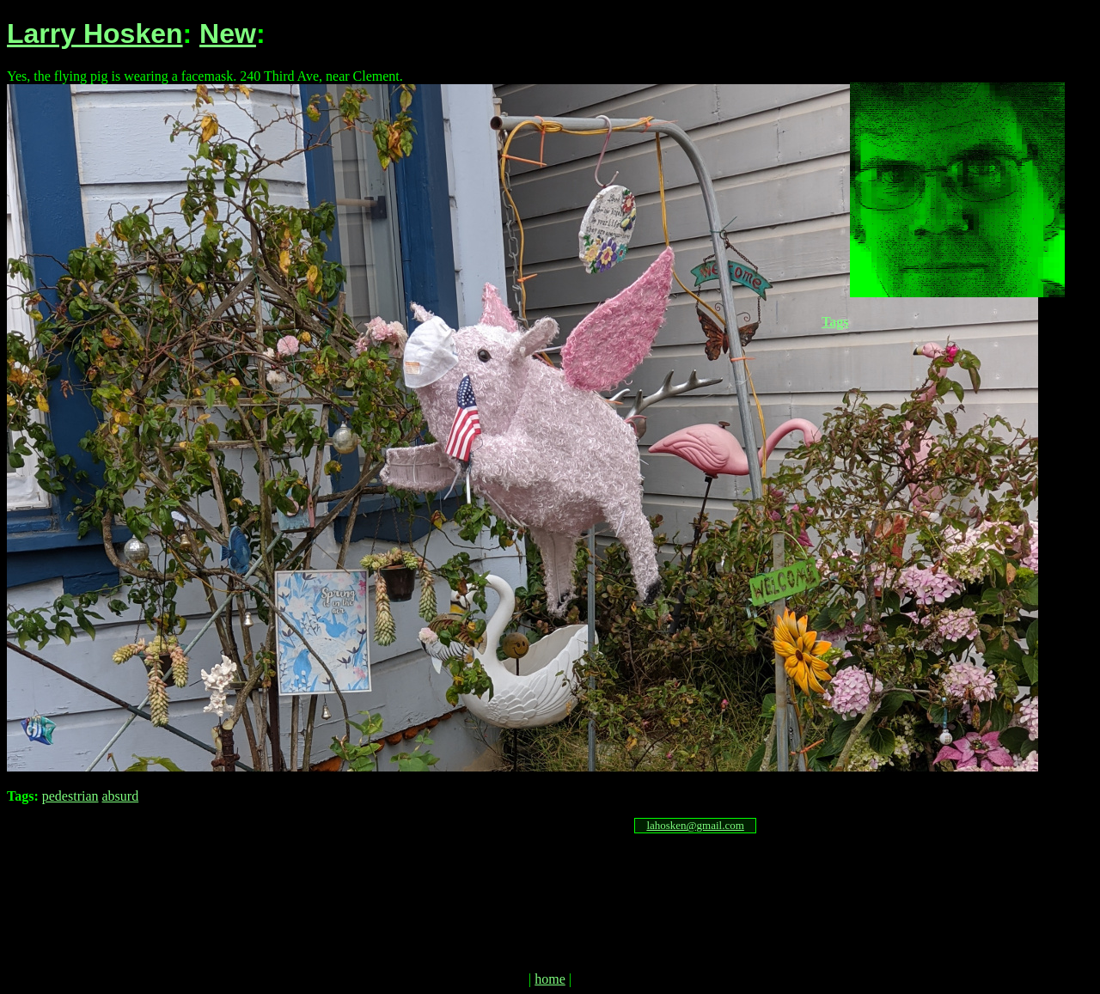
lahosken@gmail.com (694, 825)
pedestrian (70, 796)
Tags (835, 321)
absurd (120, 796)
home (550, 979)
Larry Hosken (95, 33)
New (227, 33)
